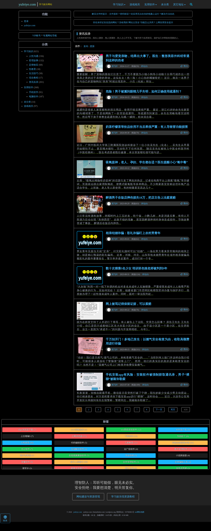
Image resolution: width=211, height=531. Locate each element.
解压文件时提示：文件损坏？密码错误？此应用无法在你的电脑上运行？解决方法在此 (133, 16)
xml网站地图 (139, 514)
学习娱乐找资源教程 (123, 498)
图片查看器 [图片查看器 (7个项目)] (27, 457)
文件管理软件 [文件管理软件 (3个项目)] (131, 464)
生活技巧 (33, 75)
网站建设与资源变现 (88, 498)
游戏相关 (135, 5)
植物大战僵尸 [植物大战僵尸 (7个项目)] (79, 470)
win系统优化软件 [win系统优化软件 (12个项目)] (131, 431)
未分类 (165, 5)
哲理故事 (33, 62)
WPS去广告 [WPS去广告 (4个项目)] (183, 431)
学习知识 (118, 5)
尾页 (173, 411)
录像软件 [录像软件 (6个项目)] (27, 464)
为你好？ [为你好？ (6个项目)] (183, 438)
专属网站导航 (50, 37)
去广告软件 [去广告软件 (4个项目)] (131, 451)
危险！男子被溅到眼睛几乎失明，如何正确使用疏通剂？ (144, 93)
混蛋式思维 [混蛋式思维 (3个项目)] (183, 470)
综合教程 (33, 79)
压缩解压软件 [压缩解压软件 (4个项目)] (79, 451)
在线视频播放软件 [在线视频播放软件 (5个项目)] (79, 457)
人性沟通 (33, 58)
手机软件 (33, 94)
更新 (92, 48)
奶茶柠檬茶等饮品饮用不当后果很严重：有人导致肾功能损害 (147, 129)
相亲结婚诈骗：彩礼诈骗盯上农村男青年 (133, 235)
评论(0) (144, 68)
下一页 (159, 411)
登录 (26, 23)
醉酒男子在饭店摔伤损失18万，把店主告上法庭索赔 (141, 199)
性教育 (32, 71)
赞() (184, 68)
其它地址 (178, 5)
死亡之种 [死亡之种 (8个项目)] (131, 470)
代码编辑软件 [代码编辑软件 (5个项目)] (79, 444)
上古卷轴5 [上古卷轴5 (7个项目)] (27, 438)
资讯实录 (33, 84)
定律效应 (33, 66)
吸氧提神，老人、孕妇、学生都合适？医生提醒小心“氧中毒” (147, 164)
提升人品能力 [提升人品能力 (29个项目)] (79, 464)
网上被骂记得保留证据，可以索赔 (128, 305)
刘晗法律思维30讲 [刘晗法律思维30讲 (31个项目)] (183, 444)
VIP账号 (36, 37)
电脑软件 (33, 98)
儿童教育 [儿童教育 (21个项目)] (131, 444)
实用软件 (149, 5)
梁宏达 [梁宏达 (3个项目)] (27, 470)
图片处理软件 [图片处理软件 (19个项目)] (183, 451)
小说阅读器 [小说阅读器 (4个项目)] (183, 457)
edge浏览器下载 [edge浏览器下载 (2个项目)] (27, 431)
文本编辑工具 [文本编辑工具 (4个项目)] (183, 464)
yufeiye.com (27, 5)
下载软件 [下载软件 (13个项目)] (131, 438)
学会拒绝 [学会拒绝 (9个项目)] (131, 457)
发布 (86, 48)
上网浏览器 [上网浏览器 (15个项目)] (79, 438)
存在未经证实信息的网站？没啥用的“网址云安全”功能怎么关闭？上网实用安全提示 (133, 24)
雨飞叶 (115, 68)
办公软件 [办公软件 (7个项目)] (27, 451)
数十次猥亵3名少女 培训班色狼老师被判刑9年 (136, 270)
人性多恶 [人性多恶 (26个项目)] (27, 444)
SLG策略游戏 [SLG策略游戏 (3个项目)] (79, 431)
